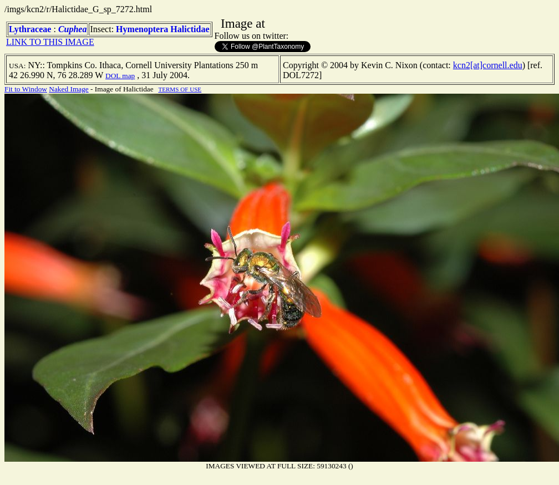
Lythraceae (30, 29)
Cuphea (72, 29)
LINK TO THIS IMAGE (50, 42)
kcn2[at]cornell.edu (487, 65)
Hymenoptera (142, 29)
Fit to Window (25, 89)
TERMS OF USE (179, 89)
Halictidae (189, 29)
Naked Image (68, 89)
